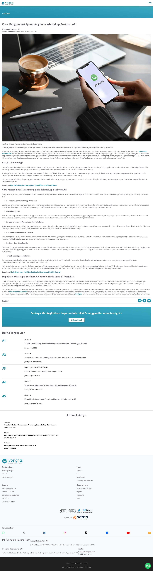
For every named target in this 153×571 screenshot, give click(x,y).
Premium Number (8, 502)
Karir (78, 498)
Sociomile (79, 474)
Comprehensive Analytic (10, 495)
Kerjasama (80, 495)
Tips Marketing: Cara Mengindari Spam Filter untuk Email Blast (33, 185)
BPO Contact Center (9, 488)
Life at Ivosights (7, 477)
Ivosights (78, 294)
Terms (75, 567)
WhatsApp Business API (18, 292)
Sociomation (80, 477)
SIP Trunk (5, 498)
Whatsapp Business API (84, 480)
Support (79, 492)
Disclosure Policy (85, 567)
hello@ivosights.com (87, 552)
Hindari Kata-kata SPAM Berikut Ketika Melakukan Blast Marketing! (35, 272)
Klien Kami (5, 474)
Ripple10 (79, 471)
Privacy (69, 567)
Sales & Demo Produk (83, 488)
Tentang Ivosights (8, 471)
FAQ (63, 567)
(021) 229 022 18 (85, 554)
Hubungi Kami (76, 320)
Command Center (8, 492)
